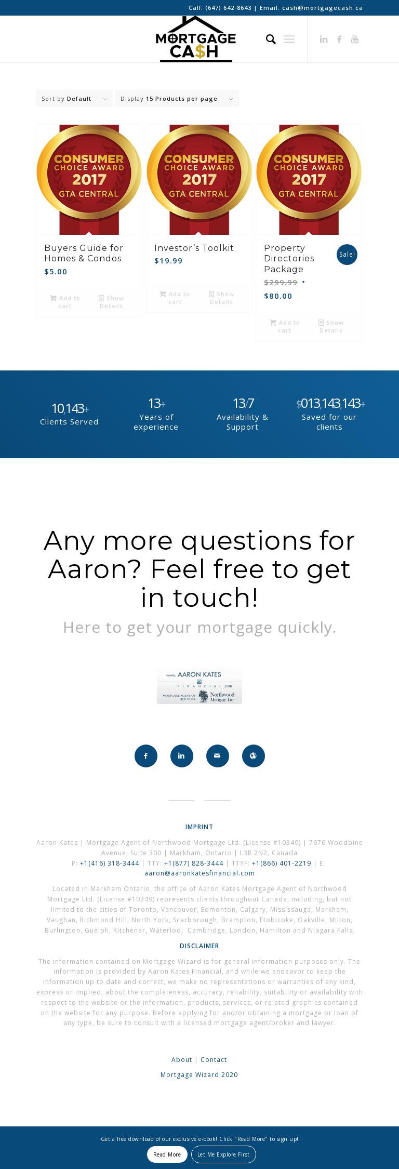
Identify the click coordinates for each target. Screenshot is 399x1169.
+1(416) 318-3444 (109, 863)
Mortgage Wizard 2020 (199, 1074)
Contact (214, 1059)
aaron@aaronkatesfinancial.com (199, 873)
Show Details (111, 301)
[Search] (266, 39)
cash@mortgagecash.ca (322, 7)
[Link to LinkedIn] (324, 39)
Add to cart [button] (65, 301)
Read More (167, 1154)
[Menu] (289, 39)
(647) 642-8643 (229, 7)
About (181, 1059)
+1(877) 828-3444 (194, 863)
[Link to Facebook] (340, 39)
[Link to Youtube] (355, 39)
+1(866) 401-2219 (281, 863)
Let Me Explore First (223, 1154)
